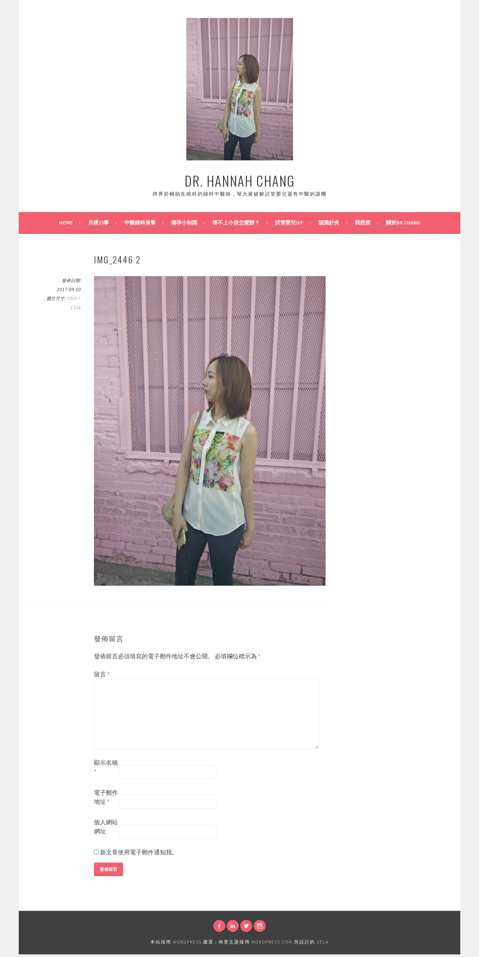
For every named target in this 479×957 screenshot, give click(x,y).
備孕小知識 (184, 222)
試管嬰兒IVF (289, 222)
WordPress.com (272, 942)
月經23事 (98, 222)
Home (66, 222)
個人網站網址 (106, 826)
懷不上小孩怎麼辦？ (236, 222)
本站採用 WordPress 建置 (182, 942)
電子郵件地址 (106, 797)
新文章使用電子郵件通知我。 (139, 852)
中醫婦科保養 (140, 222)
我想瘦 (362, 222)
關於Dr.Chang (403, 222)
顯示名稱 (106, 767)
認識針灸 (328, 222)
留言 (102, 674)
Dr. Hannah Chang (239, 180)
